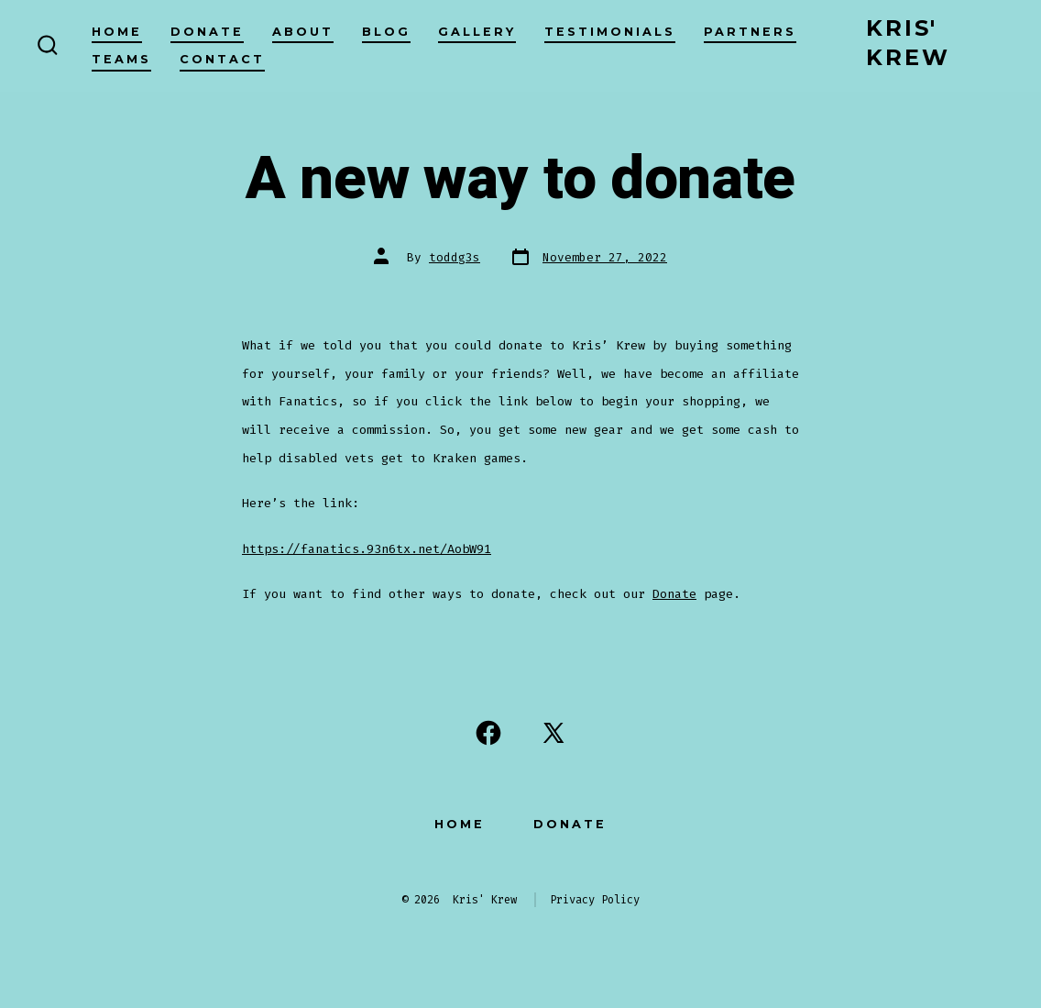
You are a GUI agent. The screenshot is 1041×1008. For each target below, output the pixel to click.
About (303, 32)
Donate (207, 32)
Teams (121, 59)
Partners (750, 32)
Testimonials (609, 32)
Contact (222, 59)
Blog (386, 32)
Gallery (477, 32)
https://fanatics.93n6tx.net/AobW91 (366, 549)
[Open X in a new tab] (553, 732)
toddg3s (454, 257)
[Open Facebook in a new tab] (488, 732)
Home (117, 32)
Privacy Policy (595, 899)
